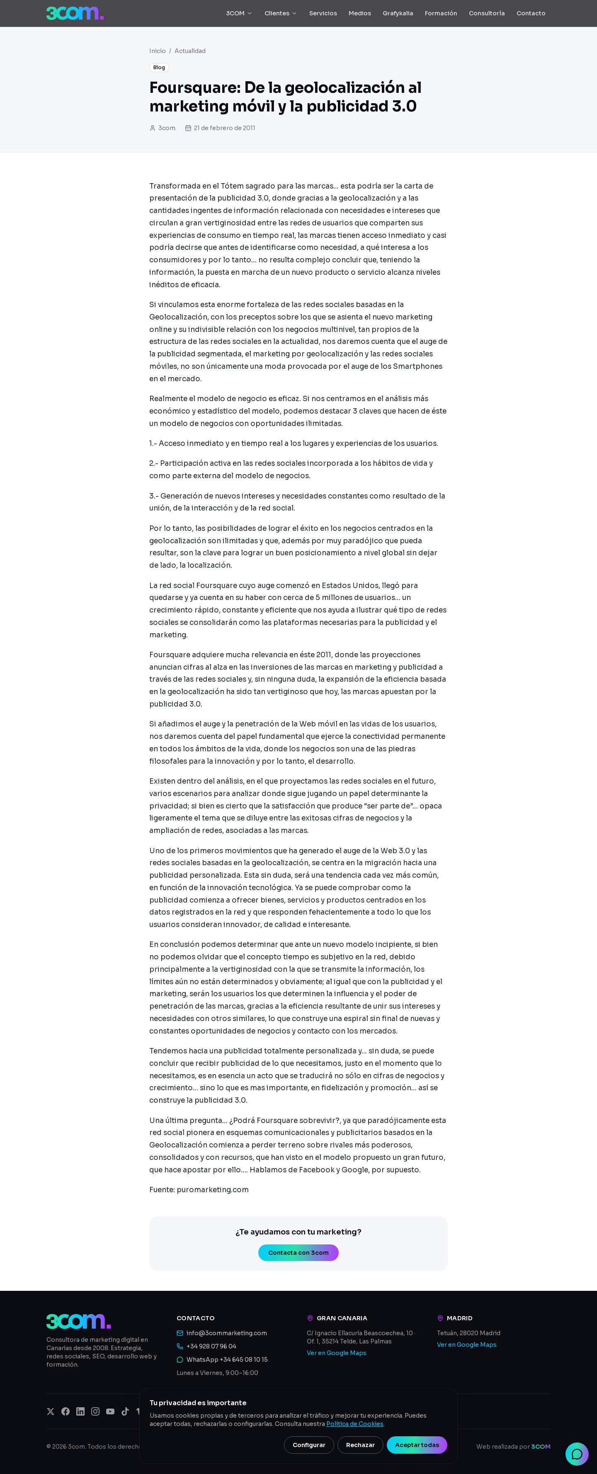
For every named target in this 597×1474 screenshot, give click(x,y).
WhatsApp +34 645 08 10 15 (227, 1359)
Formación (441, 13)
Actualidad (190, 51)
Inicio (157, 51)
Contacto (531, 13)
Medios (360, 13)
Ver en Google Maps (336, 1353)
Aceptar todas (417, 1445)
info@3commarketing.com (227, 1333)
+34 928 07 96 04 (211, 1346)
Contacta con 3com (298, 1252)
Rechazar (360, 1445)
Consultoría (487, 13)
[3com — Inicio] (75, 13)
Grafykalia (398, 13)
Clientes (281, 13)
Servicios (323, 13)
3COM (239, 13)
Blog (159, 67)
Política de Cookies (354, 1424)
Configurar (309, 1445)
